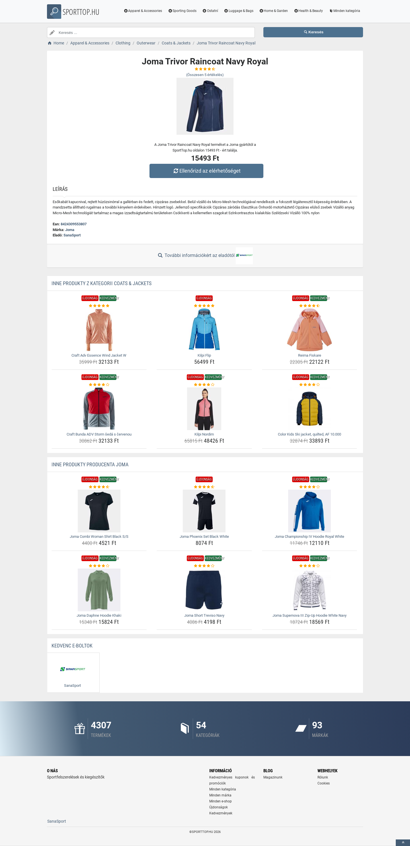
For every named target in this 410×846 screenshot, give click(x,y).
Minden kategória (344, 11)
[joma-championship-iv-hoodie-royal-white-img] (309, 511)
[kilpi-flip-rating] (204, 306)
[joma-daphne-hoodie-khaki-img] (99, 590)
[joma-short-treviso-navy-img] (204, 590)
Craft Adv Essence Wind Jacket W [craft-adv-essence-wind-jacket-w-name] (98, 355)
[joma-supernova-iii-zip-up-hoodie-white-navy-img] (309, 590)
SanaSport (72, 235)
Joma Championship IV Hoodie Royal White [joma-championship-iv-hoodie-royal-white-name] (309, 536)
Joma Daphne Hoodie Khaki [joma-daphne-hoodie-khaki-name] (99, 615)
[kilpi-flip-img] (204, 329)
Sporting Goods (182, 11)
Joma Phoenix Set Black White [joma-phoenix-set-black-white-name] (204, 536)
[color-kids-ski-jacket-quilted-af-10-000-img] (309, 408)
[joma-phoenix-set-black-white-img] (204, 511)
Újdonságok (218, 807)
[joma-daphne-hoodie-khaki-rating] (99, 566)
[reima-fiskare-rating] (309, 306)
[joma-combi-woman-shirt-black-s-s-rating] (99, 487)
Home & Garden (273, 11)
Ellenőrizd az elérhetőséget (206, 171)
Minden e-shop (220, 801)
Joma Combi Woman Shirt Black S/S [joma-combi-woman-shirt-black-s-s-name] (99, 536)
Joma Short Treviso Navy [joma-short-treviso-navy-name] (204, 615)
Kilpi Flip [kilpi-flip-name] (204, 355)
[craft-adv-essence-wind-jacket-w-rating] (99, 306)
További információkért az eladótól (205, 255)
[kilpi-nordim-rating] (204, 385)
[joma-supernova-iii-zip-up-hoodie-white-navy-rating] (309, 566)
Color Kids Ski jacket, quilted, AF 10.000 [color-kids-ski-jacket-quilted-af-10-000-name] (309, 434)
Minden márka (220, 795)
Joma (69, 230)
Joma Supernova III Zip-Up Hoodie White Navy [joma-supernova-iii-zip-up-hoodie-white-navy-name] (309, 615)
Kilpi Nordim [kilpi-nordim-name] (204, 434)
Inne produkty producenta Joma (90, 464)
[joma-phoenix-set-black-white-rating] (204, 487)
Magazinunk (272, 777)
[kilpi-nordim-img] (204, 408)
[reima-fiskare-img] (309, 329)
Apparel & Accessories (143, 11)
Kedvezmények (220, 813)
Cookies (323, 783)
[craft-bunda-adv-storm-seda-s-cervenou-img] (99, 408)
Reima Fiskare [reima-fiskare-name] (309, 355)
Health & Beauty (308, 11)
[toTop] (403, 842)
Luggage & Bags (238, 11)
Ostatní (210, 11)
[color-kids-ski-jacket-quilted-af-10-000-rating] (309, 385)
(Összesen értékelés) (205, 75)
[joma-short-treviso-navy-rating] (204, 566)
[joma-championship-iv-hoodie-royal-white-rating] (309, 487)
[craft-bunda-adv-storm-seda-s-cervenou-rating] (99, 385)
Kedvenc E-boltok (72, 646)
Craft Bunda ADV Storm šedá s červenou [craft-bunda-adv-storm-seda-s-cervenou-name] (99, 434)
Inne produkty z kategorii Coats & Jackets (101, 283)
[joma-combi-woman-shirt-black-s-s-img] (99, 511)
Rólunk (322, 777)
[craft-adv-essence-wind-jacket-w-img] (99, 329)
